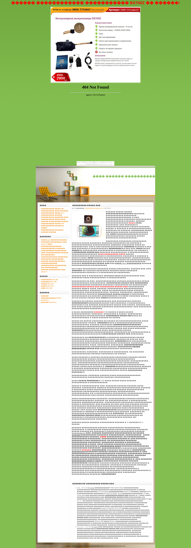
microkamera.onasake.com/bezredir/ (114, 546)
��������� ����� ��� (86, 205)
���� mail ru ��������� (128, 263)
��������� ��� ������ (54, 211)
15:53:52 (92, 488)
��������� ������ (52, 230)
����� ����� (48, 232)
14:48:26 (95, 527)
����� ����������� (53, 261)
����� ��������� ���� (54, 221)
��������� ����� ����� (113, 294)
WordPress (45, 300)
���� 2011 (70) (47, 286)
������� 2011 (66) (49, 279)
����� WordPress (49, 302)
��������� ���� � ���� (87, 461)
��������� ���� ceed (94, 208)
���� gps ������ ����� (54, 240)
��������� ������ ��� (54, 217)
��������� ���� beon (52, 213)
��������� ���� (110, 446)
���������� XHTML (51, 298)
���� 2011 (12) (47, 284)
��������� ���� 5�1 (52, 208)
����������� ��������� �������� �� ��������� (53, 265)
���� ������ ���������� (124, 176)
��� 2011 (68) (46, 288)
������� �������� (52, 259)
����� (44, 296)
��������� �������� (53, 250)
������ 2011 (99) (49, 281)
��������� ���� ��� (53, 219)
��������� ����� (51, 215)
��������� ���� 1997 (52, 223)
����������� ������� (54, 257)
